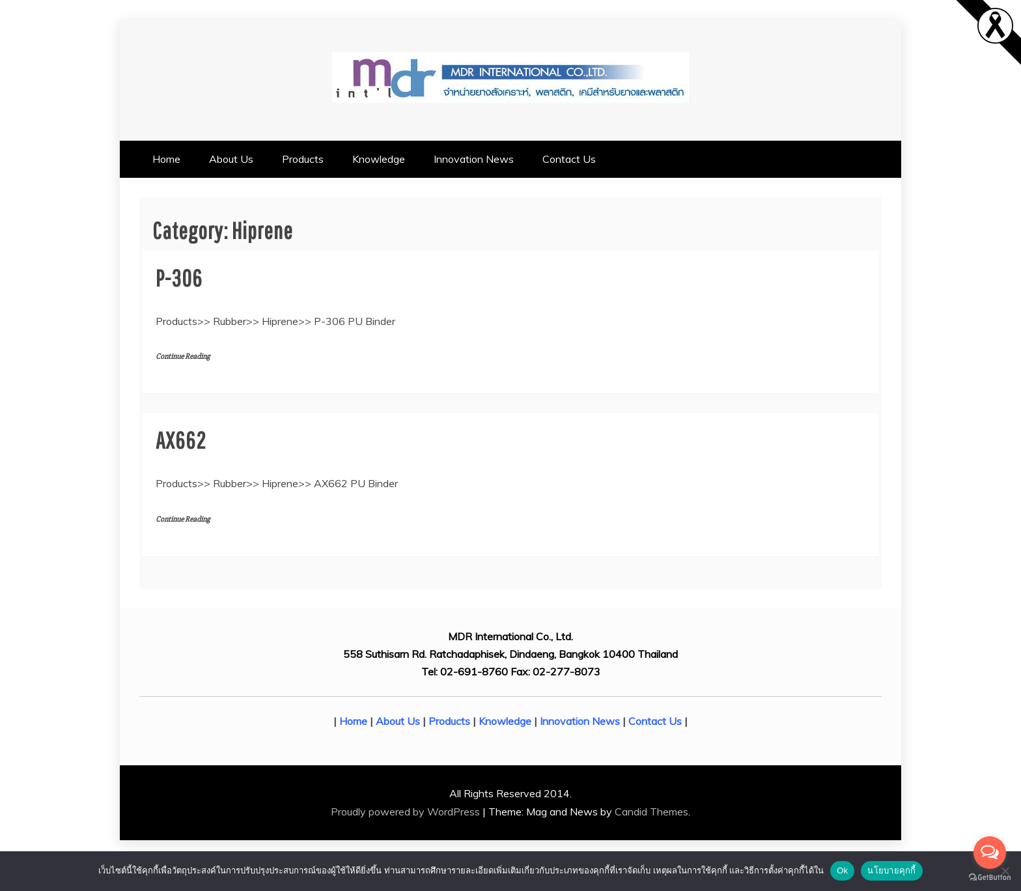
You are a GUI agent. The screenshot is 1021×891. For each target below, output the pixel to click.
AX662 (181, 440)
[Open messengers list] (989, 852)
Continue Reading (183, 356)
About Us (231, 158)
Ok (842, 870)
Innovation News (474, 158)
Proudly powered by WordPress (407, 811)
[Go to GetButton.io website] (990, 877)
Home (166, 158)
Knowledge (378, 158)
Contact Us (569, 158)
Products (303, 158)
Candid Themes (651, 811)
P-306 (179, 277)
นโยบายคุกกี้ (891, 870)
